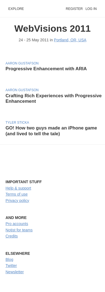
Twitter (11, 265)
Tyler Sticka (17, 123)
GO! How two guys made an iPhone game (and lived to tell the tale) (51, 130)
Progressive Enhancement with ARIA (46, 68)
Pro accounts (17, 223)
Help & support (18, 188)
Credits (12, 236)
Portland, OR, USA (70, 40)
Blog (9, 259)
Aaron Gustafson (22, 63)
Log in (91, 9)
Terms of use (17, 194)
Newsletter (15, 272)
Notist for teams (19, 230)
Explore (16, 9)
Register (74, 9)
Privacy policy (17, 200)
